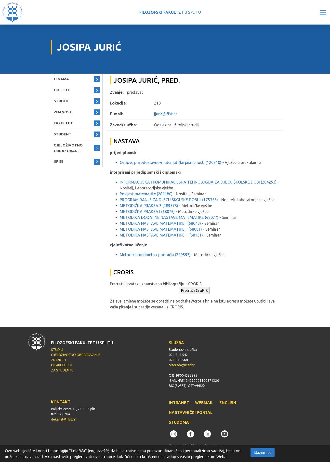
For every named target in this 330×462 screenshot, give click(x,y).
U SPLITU (170, 12)
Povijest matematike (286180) (146, 194)
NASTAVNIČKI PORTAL (190, 412)
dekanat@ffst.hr (63, 419)
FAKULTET (63, 123)
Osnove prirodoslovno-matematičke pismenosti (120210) (170, 162)
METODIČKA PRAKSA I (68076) (147, 211)
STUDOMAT (180, 422)
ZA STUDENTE (62, 370)
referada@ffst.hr (182, 365)
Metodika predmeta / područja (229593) (155, 254)
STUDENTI (63, 134)
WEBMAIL (204, 402)
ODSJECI (61, 90)
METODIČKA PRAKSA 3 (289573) (149, 205)
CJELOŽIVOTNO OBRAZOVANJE (68, 148)
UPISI (58, 161)
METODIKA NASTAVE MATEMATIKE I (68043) (160, 223)
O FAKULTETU (61, 365)
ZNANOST (63, 112)
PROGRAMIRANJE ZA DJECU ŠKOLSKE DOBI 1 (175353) (169, 200)
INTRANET (179, 402)
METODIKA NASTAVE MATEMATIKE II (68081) (161, 229)
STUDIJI (61, 101)
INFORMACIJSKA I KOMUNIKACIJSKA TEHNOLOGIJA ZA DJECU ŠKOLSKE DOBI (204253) (198, 182)
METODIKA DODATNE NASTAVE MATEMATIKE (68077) (169, 217)
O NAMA (61, 79)
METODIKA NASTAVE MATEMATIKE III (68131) (161, 235)
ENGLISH (227, 402)
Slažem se (262, 452)
